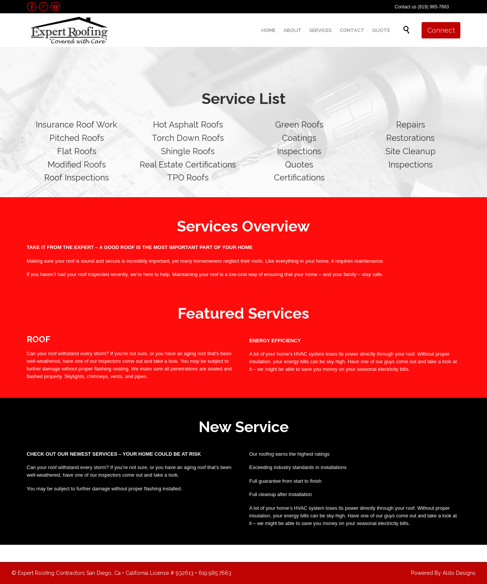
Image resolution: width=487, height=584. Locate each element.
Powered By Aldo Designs (443, 573)
